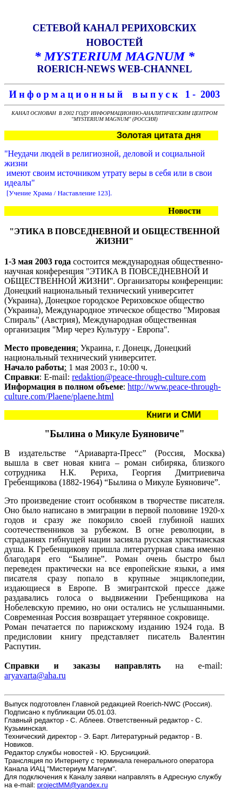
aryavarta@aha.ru (35, 675)
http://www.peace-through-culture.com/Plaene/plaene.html (112, 391)
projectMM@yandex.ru (72, 785)
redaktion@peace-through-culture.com (139, 377)
